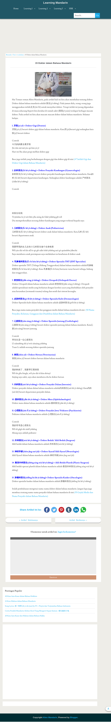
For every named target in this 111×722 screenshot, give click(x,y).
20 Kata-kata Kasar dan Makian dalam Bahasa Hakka (25, 616)
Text (14, 55)
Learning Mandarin (55, 2)
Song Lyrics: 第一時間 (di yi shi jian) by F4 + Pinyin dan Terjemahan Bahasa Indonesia (37, 606)
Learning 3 (58, 8)
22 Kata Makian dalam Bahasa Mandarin (20, 601)
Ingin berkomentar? (67, 532)
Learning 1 (28, 8)
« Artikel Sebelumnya (28, 520)
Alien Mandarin (50, 718)
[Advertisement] (53, 36)
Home (16, 8)
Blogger (74, 718)
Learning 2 (43, 8)
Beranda (8, 55)
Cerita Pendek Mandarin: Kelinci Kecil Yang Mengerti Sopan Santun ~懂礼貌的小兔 (37, 611)
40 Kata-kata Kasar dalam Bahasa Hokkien (21, 596)
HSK (71, 8)
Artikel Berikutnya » (78, 520)
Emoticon (53, 578)
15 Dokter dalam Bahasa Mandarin (53, 63)
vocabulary (20, 55)
